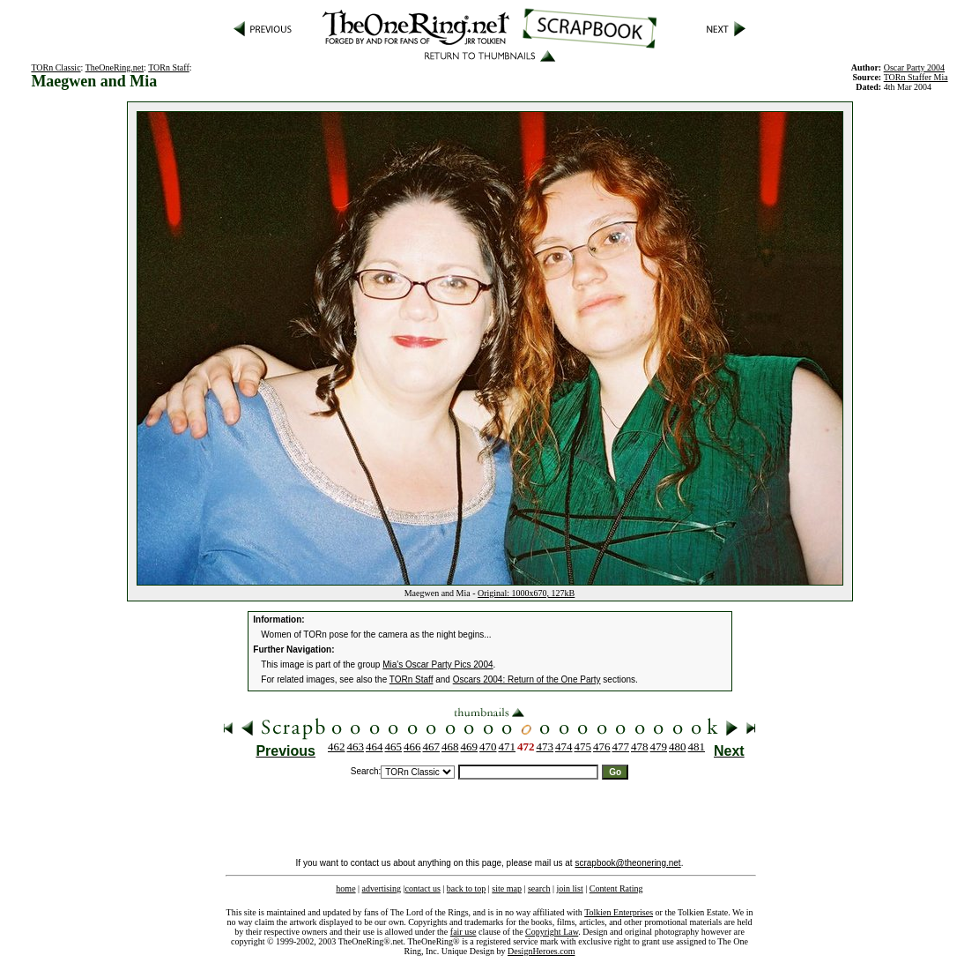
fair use (463, 932)
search (539, 888)
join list (569, 888)
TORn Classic (55, 67)
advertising (381, 888)
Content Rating (616, 888)
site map (507, 888)
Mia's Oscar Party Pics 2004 (437, 664)
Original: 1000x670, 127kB (526, 593)
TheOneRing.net (114, 67)
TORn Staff (168, 67)
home (345, 888)
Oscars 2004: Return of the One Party (527, 679)
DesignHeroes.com (541, 951)
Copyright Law (551, 932)
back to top (466, 888)
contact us (423, 888)
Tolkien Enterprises (618, 912)
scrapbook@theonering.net (627, 863)
